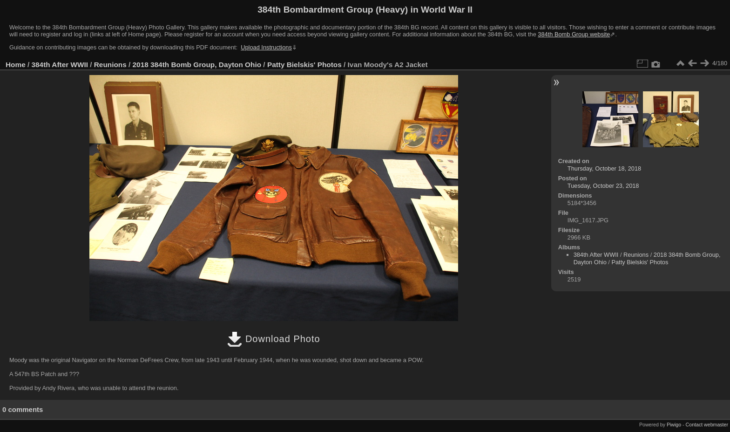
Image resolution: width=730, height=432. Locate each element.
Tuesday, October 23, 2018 (603, 185)
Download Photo (273, 339)
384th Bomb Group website (574, 34)
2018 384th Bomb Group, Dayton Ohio (197, 65)
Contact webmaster (707, 424)
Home (16, 65)
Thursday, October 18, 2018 (604, 168)
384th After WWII (60, 65)
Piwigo (674, 424)
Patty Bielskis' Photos (304, 65)
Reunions (110, 65)
